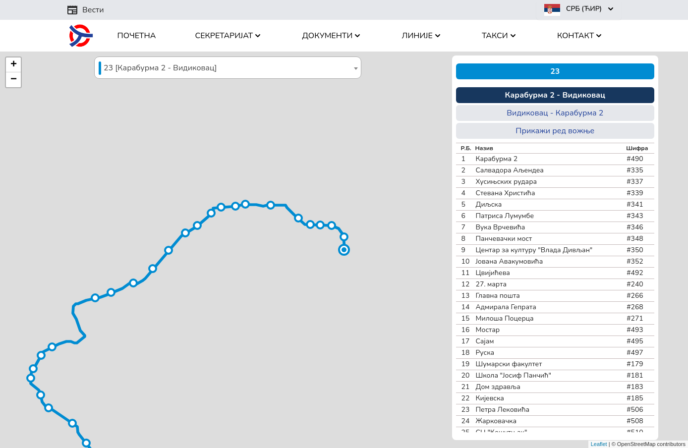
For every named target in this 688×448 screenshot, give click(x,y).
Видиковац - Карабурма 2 (555, 113)
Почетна (136, 35)
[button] (344, 250)
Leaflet (599, 444)
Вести (85, 10)
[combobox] (227, 67)
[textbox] (228, 68)
